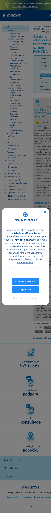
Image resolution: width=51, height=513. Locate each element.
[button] (25, 298)
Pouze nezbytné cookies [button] (26, 281)
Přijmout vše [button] (25, 289)
